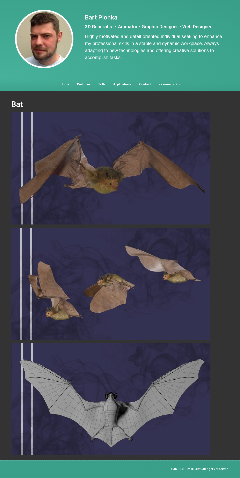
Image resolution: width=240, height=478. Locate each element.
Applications (122, 84)
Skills (101, 84)
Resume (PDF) (169, 84)
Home (65, 84)
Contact (145, 84)
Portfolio (83, 84)
